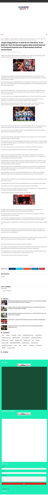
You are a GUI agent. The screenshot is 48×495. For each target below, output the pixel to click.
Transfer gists (39, 346)
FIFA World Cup (5, 340)
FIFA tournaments (16, 338)
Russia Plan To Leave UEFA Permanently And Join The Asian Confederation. (26, 320)
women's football (11, 348)
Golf (33, 340)
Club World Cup (38, 335)
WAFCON (3, 348)
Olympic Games (34, 343)
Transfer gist (31, 346)
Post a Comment (7, 291)
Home (2, 34)
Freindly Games (27, 340)
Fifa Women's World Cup (36, 338)
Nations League (5, 343)
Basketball (14, 335)
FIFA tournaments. (26, 338)
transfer (25, 346)
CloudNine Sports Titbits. (28, 335)
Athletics (8, 335)
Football (7, 39)
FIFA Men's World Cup (6, 338)
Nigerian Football (25, 343)
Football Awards (18, 340)
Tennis (20, 346)
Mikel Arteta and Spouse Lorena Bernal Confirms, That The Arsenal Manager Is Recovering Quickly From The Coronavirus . (27, 302)
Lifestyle (37, 340)
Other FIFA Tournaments (7, 346)
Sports (15, 346)
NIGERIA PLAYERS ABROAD (15, 343)
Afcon (3, 335)
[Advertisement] (24, 21)
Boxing (19, 335)
